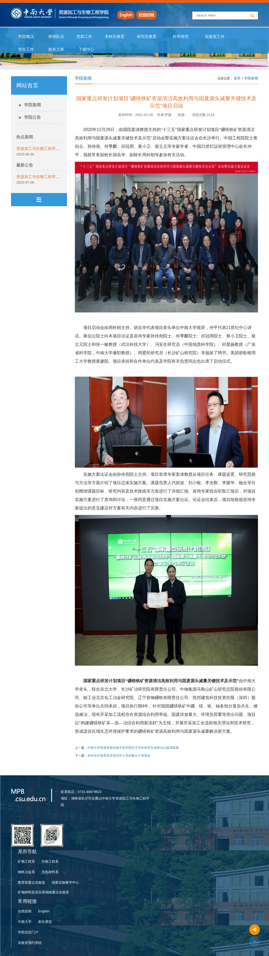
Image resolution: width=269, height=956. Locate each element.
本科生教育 (113, 36)
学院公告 (32, 117)
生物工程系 (50, 861)
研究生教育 (147, 36)
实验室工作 (215, 36)
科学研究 (180, 36)
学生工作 (26, 49)
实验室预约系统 (30, 943)
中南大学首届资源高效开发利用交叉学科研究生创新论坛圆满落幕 (133, 748)
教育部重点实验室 (31, 882)
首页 (237, 78)
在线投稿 (25, 911)
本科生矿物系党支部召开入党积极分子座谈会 (119, 755)
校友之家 (56, 49)
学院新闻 (32, 105)
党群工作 (84, 36)
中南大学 (25, 922)
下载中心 (86, 49)
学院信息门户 (28, 932)
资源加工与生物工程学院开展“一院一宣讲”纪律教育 (61, 148)
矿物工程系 (26, 861)
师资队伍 (56, 36)
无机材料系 (50, 872)
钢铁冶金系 (26, 872)
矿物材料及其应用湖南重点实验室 (43, 892)
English (43, 911)
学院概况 (26, 36)
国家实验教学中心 (65, 882)
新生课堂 (45, 922)
